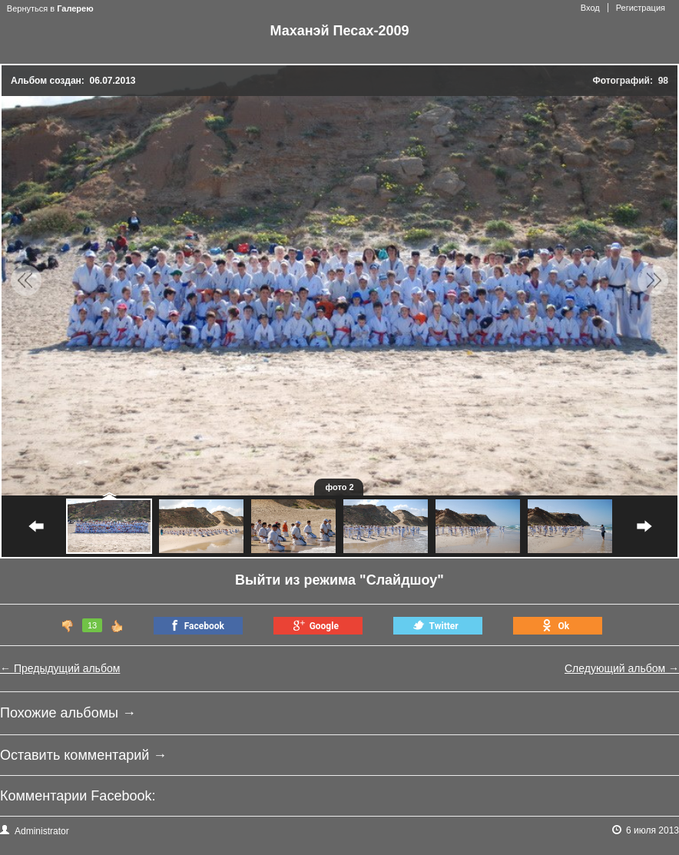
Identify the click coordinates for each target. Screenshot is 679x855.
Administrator (34, 830)
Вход (590, 7)
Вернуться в (50, 8)
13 (92, 625)
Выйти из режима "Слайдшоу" (339, 580)
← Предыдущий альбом (60, 668)
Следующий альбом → (622, 668)
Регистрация (640, 7)
